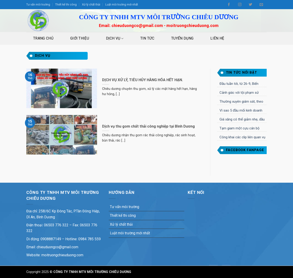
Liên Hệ (217, 38)
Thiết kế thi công (66, 4)
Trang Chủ (43, 38)
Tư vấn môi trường (38, 4)
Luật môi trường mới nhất (121, 4)
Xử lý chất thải (91, 4)
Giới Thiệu (79, 38)
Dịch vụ (114, 38)
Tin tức (147, 38)
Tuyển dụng (182, 38)
